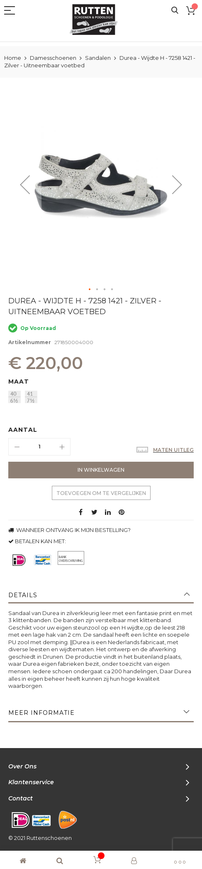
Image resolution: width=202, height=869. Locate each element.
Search (175, 10)
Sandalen (98, 57)
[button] (24, 184)
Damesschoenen (53, 57)
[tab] (101, 595)
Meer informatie (41, 712)
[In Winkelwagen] (101, 470)
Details (22, 595)
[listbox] (103, 398)
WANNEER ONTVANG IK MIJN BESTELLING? (69, 530)
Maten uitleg (173, 450)
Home (12, 57)
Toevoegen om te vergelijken (101, 493)
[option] (14, 397)
